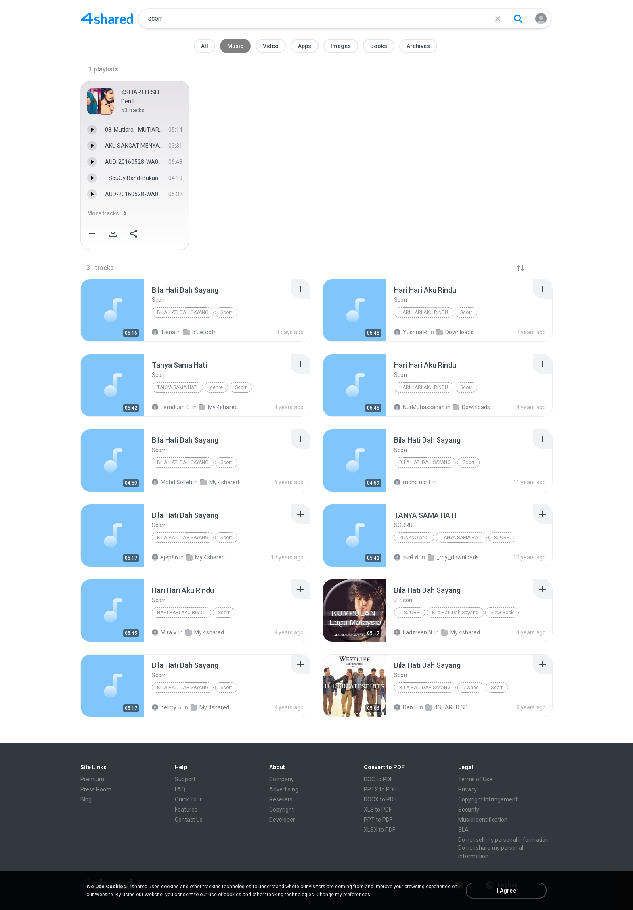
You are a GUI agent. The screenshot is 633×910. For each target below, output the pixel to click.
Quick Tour (188, 799)
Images (341, 46)
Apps (304, 46)
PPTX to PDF (380, 789)
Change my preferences (343, 894)
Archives (418, 46)
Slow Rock (502, 612)
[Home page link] (107, 18)
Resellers (281, 799)
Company (281, 779)
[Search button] (518, 18)
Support (185, 779)
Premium (92, 779)
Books (378, 46)
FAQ (180, 789)
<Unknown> (414, 537)
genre (216, 387)
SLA (463, 829)
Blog (86, 799)
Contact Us (189, 819)
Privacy (467, 789)
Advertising (283, 789)
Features (186, 809)
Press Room (95, 789)
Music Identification (482, 819)
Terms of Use (475, 779)
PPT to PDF (378, 819)
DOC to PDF (378, 779)
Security (468, 809)
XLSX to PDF (379, 829)
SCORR (502, 537)
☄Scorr (409, 612)
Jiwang (471, 687)
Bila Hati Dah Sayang (182, 312)
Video (271, 46)
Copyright (281, 809)
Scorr (226, 312)
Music (235, 46)
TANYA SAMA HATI (461, 537)
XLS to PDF (378, 809)
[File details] (112, 310)
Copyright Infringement (488, 799)
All (204, 46)
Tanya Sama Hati (177, 387)
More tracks (103, 213)
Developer (282, 819)
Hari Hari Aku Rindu (423, 312)
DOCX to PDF (380, 799)
